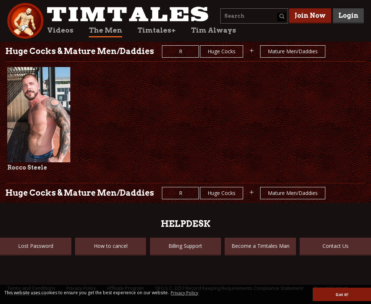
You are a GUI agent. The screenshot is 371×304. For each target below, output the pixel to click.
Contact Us (335, 245)
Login (348, 15)
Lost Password (35, 245)
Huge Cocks (221, 51)
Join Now (310, 15)
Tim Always (213, 30)
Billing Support (185, 245)
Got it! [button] (341, 294)
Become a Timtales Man (260, 245)
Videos (60, 30)
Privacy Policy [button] (184, 293)
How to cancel (111, 245)
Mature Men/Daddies (293, 51)
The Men (105, 30)
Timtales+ (156, 30)
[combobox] (254, 16)
